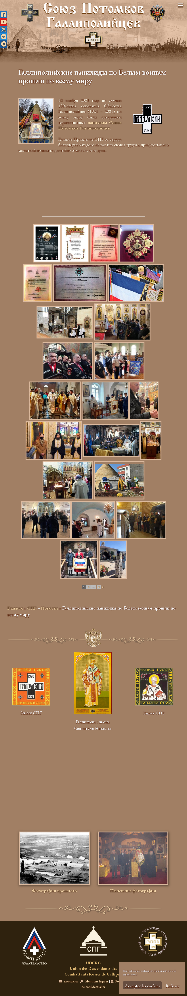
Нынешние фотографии (133, 890)
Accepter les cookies (142, 986)
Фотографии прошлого (54, 890)
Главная (15, 608)
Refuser (172, 986)
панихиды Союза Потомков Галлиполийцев (89, 125)
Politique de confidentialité (104, 984)
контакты (68, 981)
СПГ (32, 608)
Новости (49, 608)
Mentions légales (94, 981)
